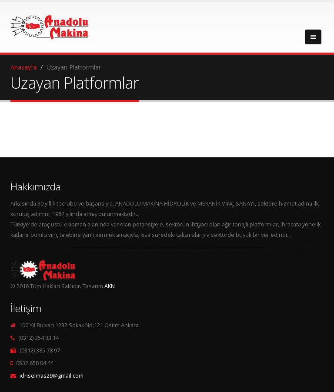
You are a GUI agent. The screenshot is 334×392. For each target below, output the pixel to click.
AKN (109, 286)
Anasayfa (23, 67)
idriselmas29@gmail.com (52, 375)
